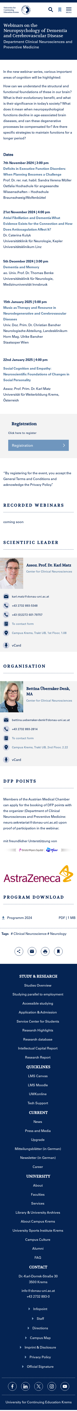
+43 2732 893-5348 (20, 605)
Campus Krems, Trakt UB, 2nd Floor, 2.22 (35, 747)
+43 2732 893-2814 (20, 729)
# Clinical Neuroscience (29, 933)
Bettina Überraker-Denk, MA (48, 691)
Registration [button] (38, 445)
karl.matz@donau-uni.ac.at (26, 596)
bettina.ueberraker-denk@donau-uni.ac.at (36, 720)
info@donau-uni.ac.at (38, 1290)
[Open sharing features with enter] (19, 951)
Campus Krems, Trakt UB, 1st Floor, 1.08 (35, 633)
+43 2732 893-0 (38, 1296)
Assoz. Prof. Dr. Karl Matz (48, 565)
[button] (38, 645)
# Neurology (57, 933)
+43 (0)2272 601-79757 (23, 614)
